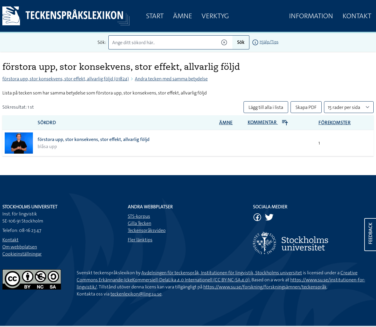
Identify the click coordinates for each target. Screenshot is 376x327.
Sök (240, 42)
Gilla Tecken (139, 223)
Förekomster (334, 122)
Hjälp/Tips (269, 41)
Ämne (182, 16)
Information (311, 16)
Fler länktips (140, 240)
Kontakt (357, 16)
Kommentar (268, 122)
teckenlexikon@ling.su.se (136, 294)
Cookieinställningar (22, 254)
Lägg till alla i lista (266, 107)
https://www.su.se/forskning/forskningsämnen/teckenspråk (265, 287)
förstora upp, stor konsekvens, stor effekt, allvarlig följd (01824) (65, 79)
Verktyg (215, 16)
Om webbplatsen (19, 247)
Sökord (47, 122)
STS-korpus (139, 216)
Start (155, 16)
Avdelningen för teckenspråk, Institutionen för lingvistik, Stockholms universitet (221, 273)
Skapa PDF (306, 107)
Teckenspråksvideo (147, 230)
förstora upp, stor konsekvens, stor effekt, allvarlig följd (94, 139)
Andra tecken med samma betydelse (171, 79)
